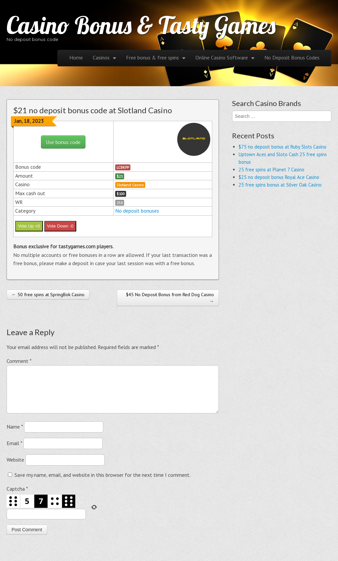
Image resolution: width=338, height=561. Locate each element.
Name (15, 434)
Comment (19, 361)
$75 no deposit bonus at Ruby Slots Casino (282, 147)
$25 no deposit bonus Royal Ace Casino (279, 177)
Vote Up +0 (29, 226)
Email (14, 451)
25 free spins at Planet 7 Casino (271, 169)
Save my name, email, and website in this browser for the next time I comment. (102, 482)
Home (76, 57)
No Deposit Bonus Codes (292, 57)
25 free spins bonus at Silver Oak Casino (280, 185)
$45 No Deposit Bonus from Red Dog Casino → (170, 298)
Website (15, 467)
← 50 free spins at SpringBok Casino (48, 295)
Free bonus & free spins (152, 57)
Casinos (101, 57)
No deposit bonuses (137, 210)
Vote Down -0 (60, 226)
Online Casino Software (221, 57)
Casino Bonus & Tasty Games (141, 25)
